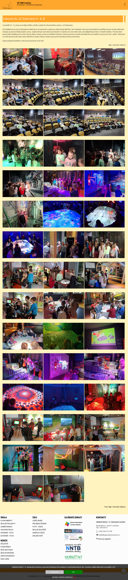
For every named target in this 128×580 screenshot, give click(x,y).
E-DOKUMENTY (6, 521)
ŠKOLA (4, 517)
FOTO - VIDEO (37, 527)
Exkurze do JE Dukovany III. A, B (24, 18)
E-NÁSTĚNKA (6, 547)
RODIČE (4, 540)
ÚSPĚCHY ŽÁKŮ (38, 533)
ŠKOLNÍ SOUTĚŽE (39, 530)
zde (74, 577)
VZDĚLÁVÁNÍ (37, 521)
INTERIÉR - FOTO (7, 533)
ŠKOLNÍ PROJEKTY (8, 524)
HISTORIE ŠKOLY (7, 530)
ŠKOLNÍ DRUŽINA (7, 553)
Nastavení (55, 572)
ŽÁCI (34, 517)
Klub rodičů (5, 559)
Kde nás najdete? (104, 539)
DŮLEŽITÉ (4, 544)
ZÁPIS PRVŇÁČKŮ (7, 556)
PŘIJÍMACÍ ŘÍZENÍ (39, 524)
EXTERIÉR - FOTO (7, 536)
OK (73, 572)
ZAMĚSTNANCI (6, 527)
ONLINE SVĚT (37, 536)
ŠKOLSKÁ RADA (7, 550)
